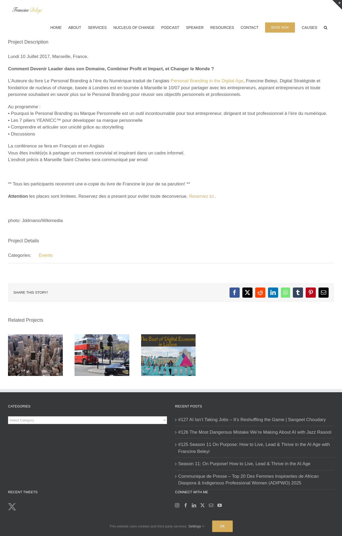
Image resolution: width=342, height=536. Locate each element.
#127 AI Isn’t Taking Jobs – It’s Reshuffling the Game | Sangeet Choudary (252, 419)
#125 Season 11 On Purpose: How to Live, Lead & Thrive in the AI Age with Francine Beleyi (254, 448)
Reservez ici (202, 196)
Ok (222, 526)
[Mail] (211, 505)
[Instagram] (177, 505)
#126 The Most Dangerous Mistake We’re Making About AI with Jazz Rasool (254, 432)
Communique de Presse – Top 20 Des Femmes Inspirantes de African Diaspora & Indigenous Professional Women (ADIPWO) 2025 (248, 480)
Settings (196, 526)
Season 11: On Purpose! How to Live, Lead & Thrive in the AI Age (244, 463)
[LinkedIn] (194, 505)
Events (46, 255)
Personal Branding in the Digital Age (207, 80)
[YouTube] (219, 505)
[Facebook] (186, 505)
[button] (325, 26)
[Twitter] (202, 505)
